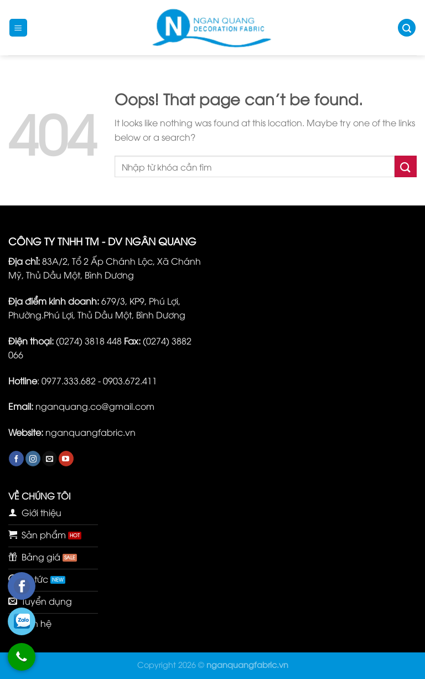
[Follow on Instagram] (32, 458)
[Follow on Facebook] (16, 458)
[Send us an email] (49, 458)
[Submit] (406, 166)
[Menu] (18, 28)
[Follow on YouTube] (66, 458)
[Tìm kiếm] (407, 28)
